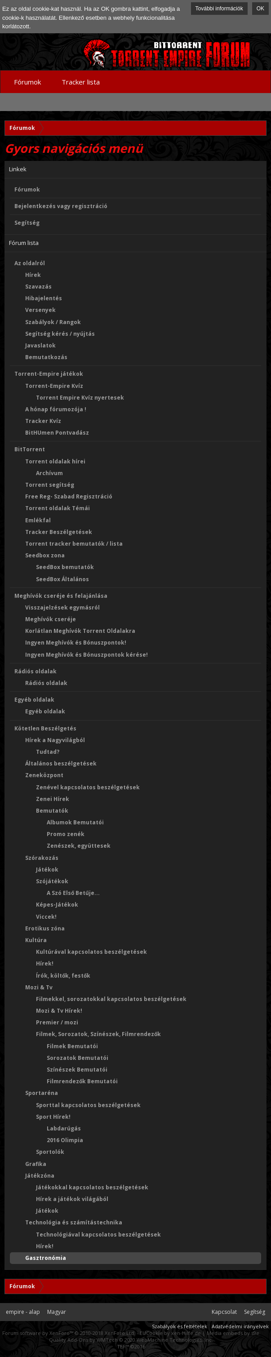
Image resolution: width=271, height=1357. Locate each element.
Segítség (27, 223)
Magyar (56, 1312)
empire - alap (23, 1312)
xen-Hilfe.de (186, 1333)
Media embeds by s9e (233, 1333)
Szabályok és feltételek (179, 1326)
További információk (219, 8)
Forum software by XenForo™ (68, 1333)
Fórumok (27, 189)
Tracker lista (81, 81)
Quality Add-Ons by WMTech (131, 1339)
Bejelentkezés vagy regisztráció (60, 206)
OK (260, 8)
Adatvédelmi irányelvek (240, 1326)
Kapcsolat (224, 1312)
